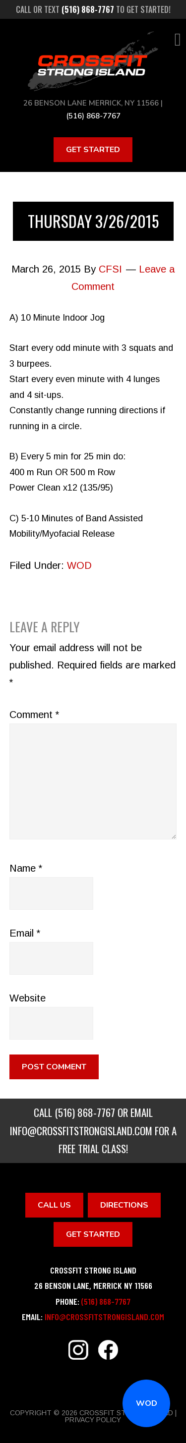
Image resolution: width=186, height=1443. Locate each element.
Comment (34, 714)
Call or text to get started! (93, 9)
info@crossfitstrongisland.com (81, 1130)
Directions (124, 1205)
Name (25, 868)
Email (24, 933)
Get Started (93, 149)
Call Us (54, 1205)
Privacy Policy (93, 1420)
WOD (146, 1403)
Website (27, 998)
